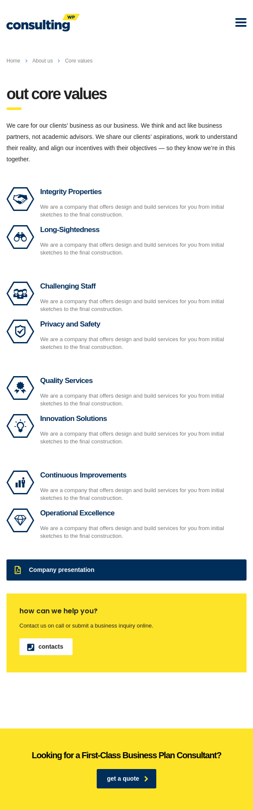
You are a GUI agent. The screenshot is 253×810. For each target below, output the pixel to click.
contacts (45, 647)
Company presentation (55, 570)
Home (13, 61)
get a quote (128, 778)
